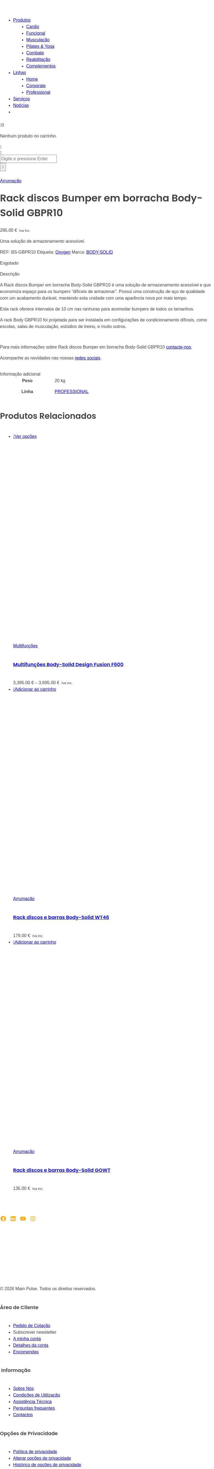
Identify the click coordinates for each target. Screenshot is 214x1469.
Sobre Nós (23, 1388)
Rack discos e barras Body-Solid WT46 (61, 917)
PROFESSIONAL (72, 391)
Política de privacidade (35, 1451)
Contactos (23, 1414)
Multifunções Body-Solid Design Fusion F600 (68, 664)
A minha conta (27, 1338)
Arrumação (10, 180)
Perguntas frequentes (34, 1408)
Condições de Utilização (36, 1395)
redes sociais (87, 358)
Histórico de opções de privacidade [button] (47, 1464)
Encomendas (26, 1352)
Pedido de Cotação (31, 1325)
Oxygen (63, 252)
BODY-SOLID (99, 252)
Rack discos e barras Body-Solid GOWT (61, 1170)
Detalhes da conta (30, 1345)
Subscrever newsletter (34, 1332)
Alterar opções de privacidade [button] (42, 1458)
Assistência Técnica (32, 1401)
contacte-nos (178, 347)
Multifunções (25, 645)
